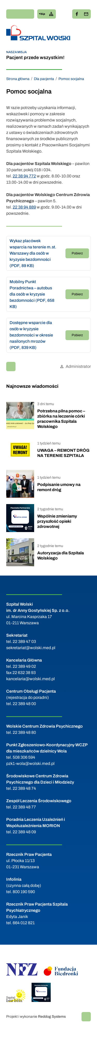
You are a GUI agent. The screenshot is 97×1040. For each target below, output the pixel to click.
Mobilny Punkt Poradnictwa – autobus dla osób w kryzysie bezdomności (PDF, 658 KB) (32, 294)
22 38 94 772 (24, 176)
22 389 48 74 (24, 788)
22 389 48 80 (24, 732)
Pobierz (77, 253)
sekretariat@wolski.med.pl (30, 647)
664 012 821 (24, 923)
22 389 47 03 (24, 641)
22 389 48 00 (24, 703)
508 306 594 (24, 757)
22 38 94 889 (24, 207)
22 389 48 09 (24, 832)
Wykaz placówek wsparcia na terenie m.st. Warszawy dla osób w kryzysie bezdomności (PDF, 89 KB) (33, 253)
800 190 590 (24, 892)
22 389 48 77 (24, 807)
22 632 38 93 (24, 672)
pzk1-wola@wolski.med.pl (30, 763)
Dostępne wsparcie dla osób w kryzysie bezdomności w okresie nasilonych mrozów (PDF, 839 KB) (31, 335)
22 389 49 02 (24, 666)
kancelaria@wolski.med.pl (30, 679)
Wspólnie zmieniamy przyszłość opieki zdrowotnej (57, 521)
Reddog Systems (52, 1017)
